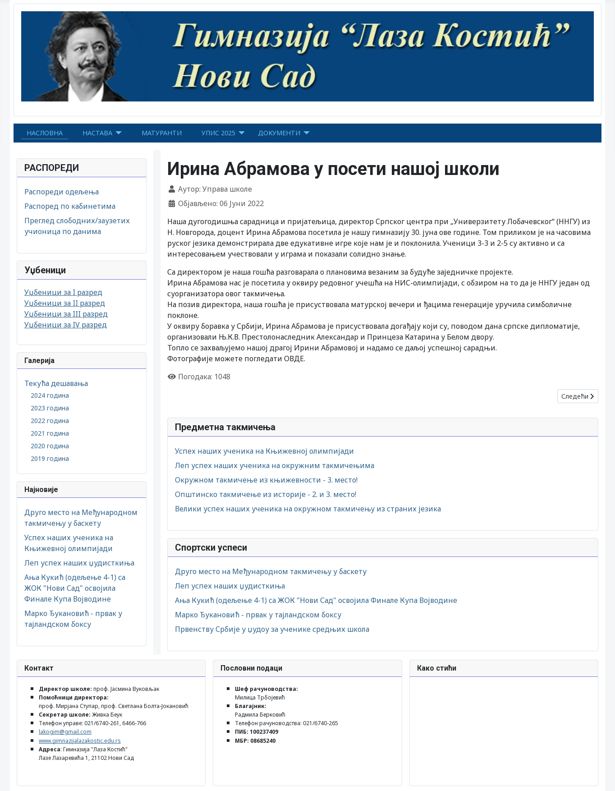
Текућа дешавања (56, 383)
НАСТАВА (97, 133)
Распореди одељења (61, 192)
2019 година (50, 458)
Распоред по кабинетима (69, 206)
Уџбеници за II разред (64, 303)
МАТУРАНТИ (162, 133)
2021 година (50, 433)
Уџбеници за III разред (66, 314)
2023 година (50, 408)
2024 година (50, 395)
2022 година (50, 420)
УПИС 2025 (218, 133)
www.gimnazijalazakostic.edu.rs (80, 741)
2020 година (50, 445)
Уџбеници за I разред (63, 292)
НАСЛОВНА (45, 133)
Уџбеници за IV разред (65, 325)
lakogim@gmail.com (65, 732)
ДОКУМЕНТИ (279, 133)
